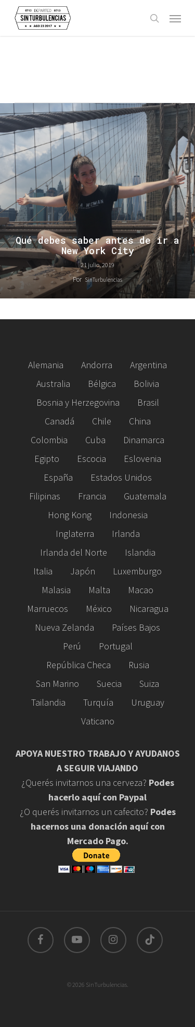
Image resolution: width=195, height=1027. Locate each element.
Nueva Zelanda (64, 627)
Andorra (96, 365)
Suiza (149, 684)
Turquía (98, 702)
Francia (92, 496)
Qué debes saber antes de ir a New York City (97, 246)
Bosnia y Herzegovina (78, 402)
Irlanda (126, 534)
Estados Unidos (121, 477)
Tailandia (48, 702)
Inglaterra (75, 534)
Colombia (49, 440)
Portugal (116, 646)
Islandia (140, 552)
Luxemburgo (137, 571)
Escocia (91, 459)
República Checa (78, 665)
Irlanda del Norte (73, 552)
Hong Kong (70, 515)
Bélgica (102, 384)
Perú (72, 646)
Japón (82, 571)
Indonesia (128, 515)
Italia (43, 571)
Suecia (109, 684)
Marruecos (47, 609)
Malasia (56, 590)
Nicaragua (148, 609)
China (140, 421)
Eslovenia (142, 459)
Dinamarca (143, 440)
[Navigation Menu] (175, 18)
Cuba (95, 440)
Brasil (148, 402)
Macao (140, 590)
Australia (53, 384)
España (58, 477)
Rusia (138, 665)
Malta (99, 590)
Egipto (46, 459)
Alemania (45, 365)
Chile (101, 421)
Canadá (59, 421)
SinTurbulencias (103, 279)
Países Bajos (136, 627)
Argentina (148, 365)
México (99, 609)
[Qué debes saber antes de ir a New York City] (97, 200)
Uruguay (147, 702)
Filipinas (44, 496)
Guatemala (145, 496)
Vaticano (97, 721)
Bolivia (146, 384)
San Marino (57, 684)
